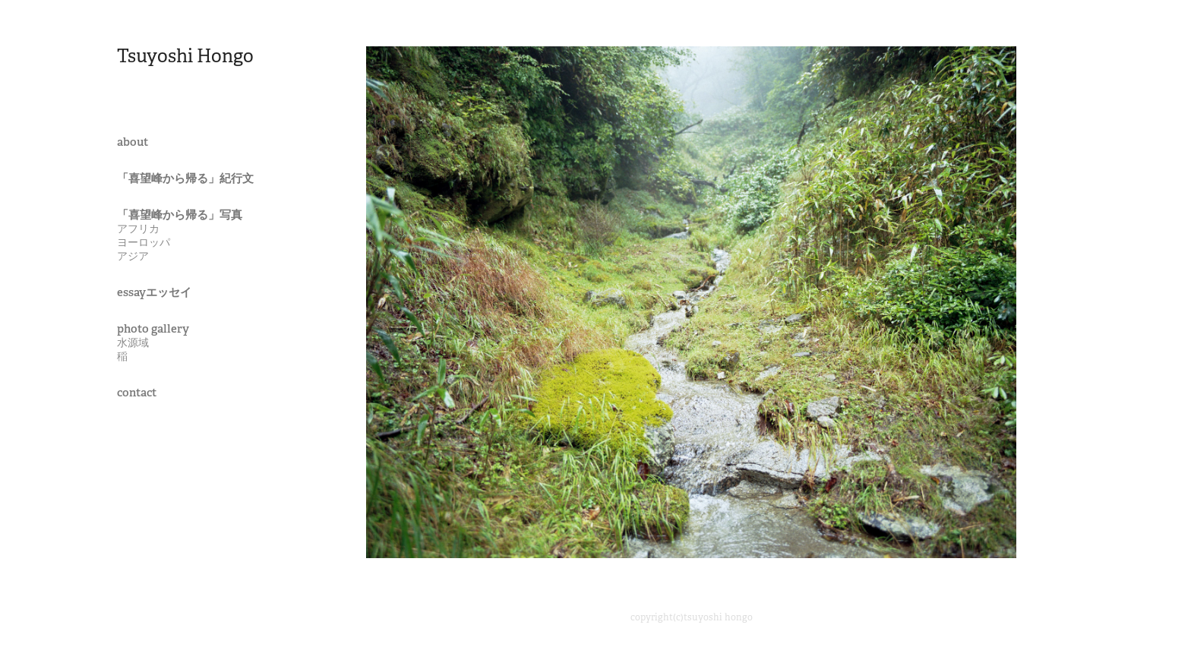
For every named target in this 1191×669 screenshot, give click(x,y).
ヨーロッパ (143, 242)
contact (136, 392)
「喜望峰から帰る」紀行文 (185, 178)
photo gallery (153, 328)
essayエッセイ (154, 292)
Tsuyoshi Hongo (185, 56)
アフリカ (138, 228)
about (132, 141)
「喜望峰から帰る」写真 (179, 214)
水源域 (133, 342)
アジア (133, 256)
